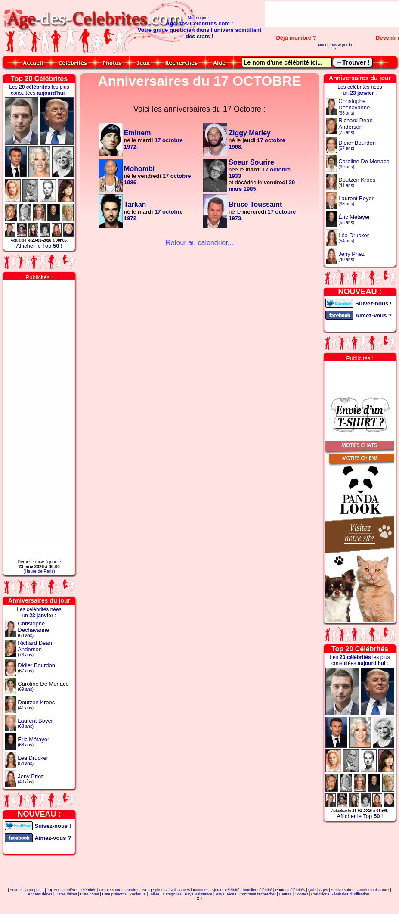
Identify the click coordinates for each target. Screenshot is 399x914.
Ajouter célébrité (225, 890)
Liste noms (89, 894)
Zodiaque (138, 894)
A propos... (34, 890)
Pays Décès (226, 894)
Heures (285, 894)
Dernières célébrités (79, 890)
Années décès (40, 894)
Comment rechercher (257, 894)
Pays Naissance (199, 894)
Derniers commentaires (119, 890)
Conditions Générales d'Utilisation (340, 894)
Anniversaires (343, 890)
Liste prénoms (114, 894)
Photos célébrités (290, 890)
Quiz (312, 890)
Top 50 (53, 890)
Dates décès (66, 894)
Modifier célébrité (257, 890)
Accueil (16, 890)
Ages (323, 890)
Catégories (172, 894)
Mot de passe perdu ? (335, 47)
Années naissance (373, 890)
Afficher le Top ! (39, 245)
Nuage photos (154, 890)
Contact (301, 894)
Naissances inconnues (189, 890)
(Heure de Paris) (39, 571)
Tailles (154, 894)
